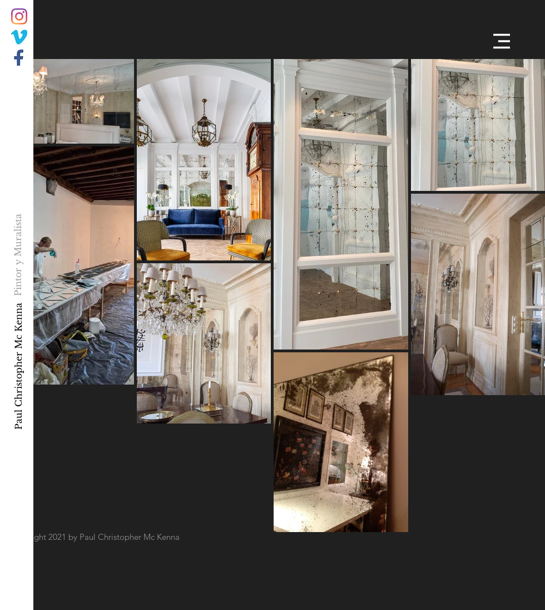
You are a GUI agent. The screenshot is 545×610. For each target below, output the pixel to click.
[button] (501, 41)
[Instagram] (19, 16)
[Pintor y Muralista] (18, 255)
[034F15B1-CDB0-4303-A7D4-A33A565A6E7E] (19, 58)
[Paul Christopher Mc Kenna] (18, 365)
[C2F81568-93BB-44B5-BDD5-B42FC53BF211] (19, 37)
